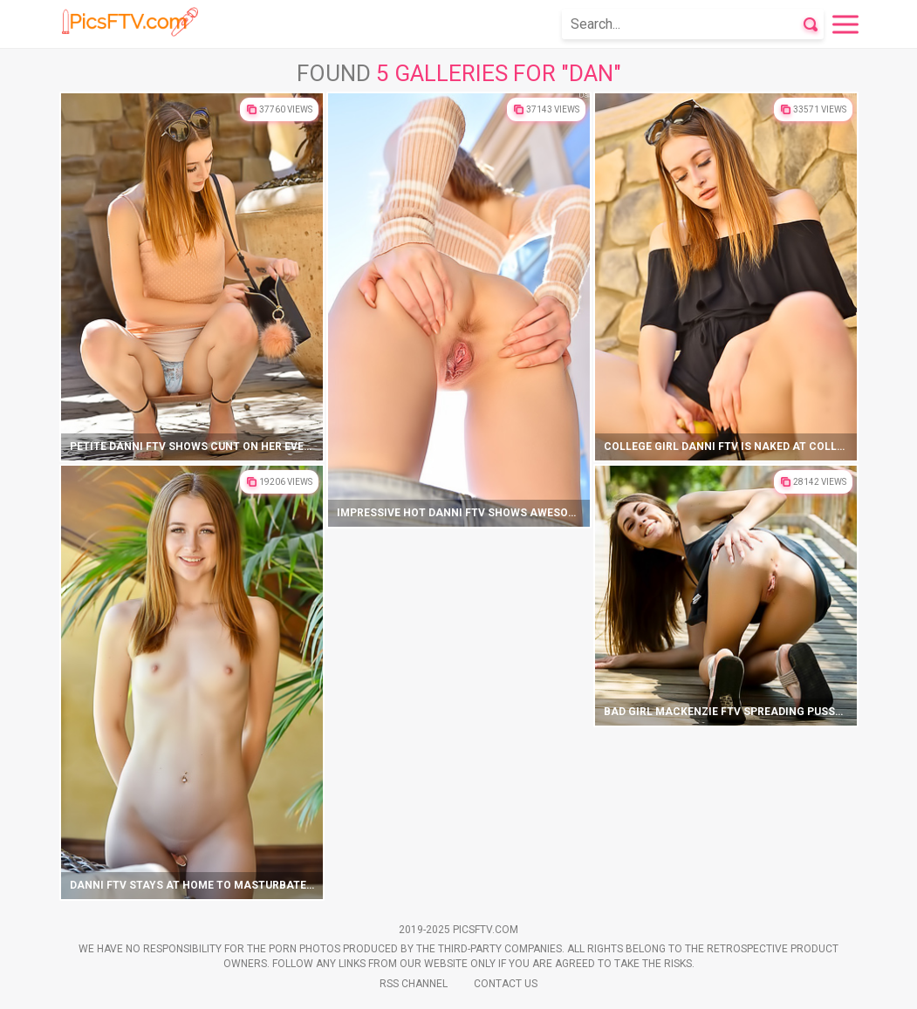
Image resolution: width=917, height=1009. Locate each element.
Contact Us (505, 984)
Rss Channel (414, 984)
